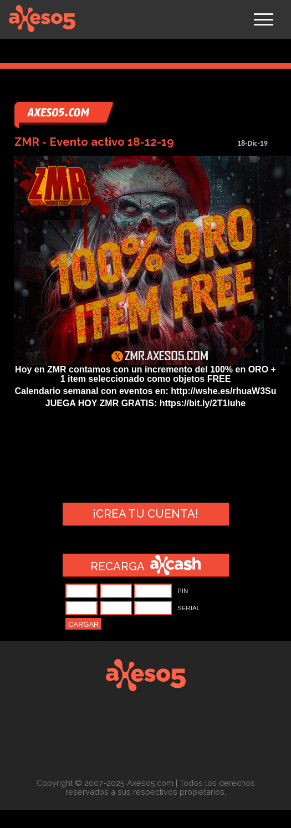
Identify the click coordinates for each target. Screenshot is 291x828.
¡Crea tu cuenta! (145, 513)
